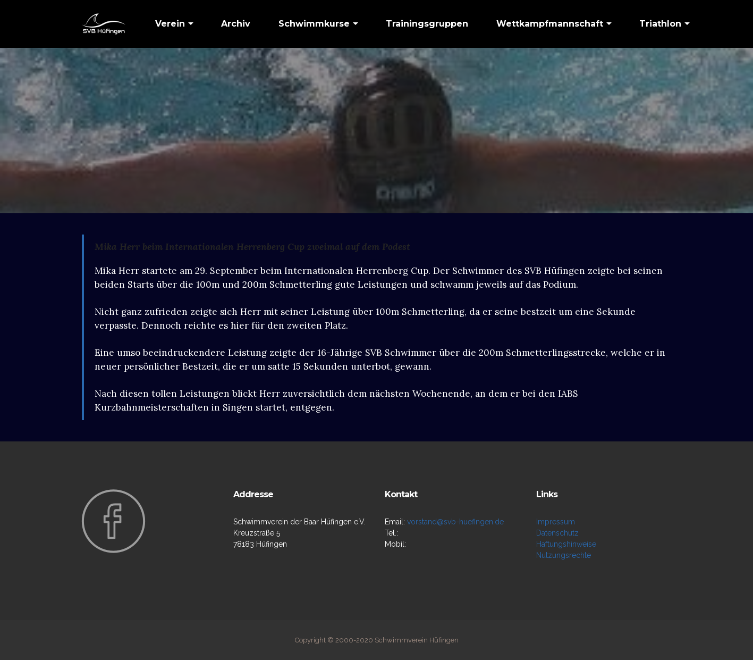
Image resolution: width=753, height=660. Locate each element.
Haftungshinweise (566, 544)
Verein (170, 24)
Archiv (235, 24)
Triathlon (660, 24)
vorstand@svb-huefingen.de (455, 521)
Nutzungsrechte (563, 555)
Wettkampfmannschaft (549, 24)
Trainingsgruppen (427, 24)
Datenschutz (557, 533)
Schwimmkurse (314, 24)
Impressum (555, 521)
